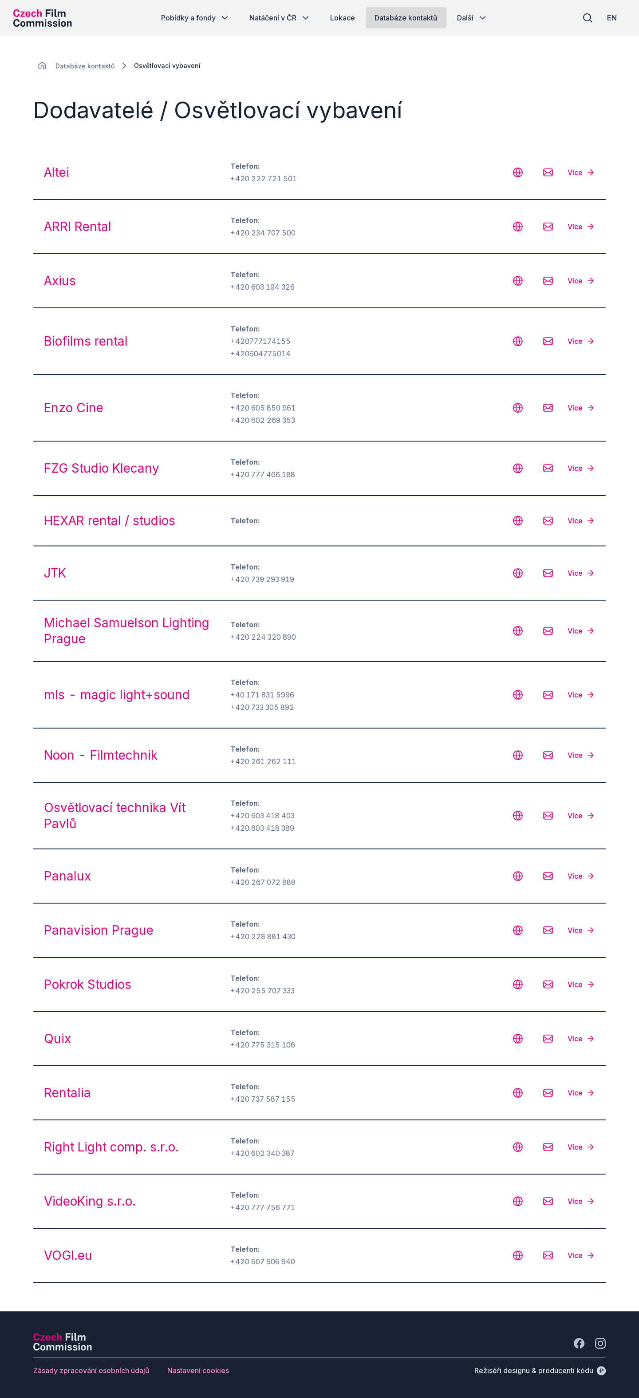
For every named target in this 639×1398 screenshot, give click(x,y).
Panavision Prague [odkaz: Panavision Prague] (99, 930)
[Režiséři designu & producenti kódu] (540, 1370)
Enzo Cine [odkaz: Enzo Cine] (73, 407)
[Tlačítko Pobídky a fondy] (195, 17)
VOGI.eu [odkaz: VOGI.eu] (68, 1255)
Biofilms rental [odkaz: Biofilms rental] (86, 341)
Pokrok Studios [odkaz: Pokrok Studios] (87, 984)
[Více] (581, 172)
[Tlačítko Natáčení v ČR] (280, 17)
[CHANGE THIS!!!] (42, 66)
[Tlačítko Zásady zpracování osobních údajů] (91, 1370)
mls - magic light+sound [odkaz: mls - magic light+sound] (117, 694)
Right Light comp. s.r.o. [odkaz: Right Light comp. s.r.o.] (111, 1147)
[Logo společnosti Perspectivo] (62, 1347)
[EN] (612, 17)
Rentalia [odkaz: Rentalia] (67, 1092)
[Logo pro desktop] (42, 18)
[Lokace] (84, 66)
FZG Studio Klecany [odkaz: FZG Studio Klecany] (101, 468)
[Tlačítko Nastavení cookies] (198, 1370)
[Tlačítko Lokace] (342, 17)
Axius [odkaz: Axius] (60, 280)
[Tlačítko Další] (472, 17)
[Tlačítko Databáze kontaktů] (406, 17)
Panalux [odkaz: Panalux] (67, 876)
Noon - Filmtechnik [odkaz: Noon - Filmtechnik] (101, 755)
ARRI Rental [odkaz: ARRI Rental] (77, 226)
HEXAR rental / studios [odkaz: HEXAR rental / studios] (109, 520)
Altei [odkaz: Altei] (56, 172)
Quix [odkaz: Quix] (57, 1038)
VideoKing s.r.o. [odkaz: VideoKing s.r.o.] (90, 1201)
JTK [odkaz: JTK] (55, 573)
